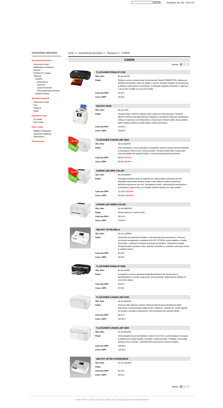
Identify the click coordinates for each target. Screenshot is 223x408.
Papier (36, 111)
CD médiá (37, 119)
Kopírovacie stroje (41, 64)
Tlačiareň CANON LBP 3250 (112, 328)
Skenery (36, 70)
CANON (38, 79)
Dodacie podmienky (128, 10)
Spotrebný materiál (40, 98)
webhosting (121, 400)
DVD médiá (38, 122)
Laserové (41, 85)
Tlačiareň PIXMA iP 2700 (110, 72)
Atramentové (42, 82)
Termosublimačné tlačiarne (48, 91)
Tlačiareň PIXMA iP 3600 (110, 266)
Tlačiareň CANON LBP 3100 (112, 297)
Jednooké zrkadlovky (42, 134)
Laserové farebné (44, 88)
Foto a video (37, 127)
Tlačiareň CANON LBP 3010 (112, 140)
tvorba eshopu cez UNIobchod (102, 400)
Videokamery (39, 137)
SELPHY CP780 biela (108, 229)
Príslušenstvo (38, 141)
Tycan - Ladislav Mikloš (48, 10)
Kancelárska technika (91, 53)
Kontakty (150, 10)
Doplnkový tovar (39, 116)
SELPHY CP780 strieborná (112, 359)
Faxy (35, 105)
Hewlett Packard (42, 94)
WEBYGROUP (142, 400)
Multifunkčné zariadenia (43, 67)
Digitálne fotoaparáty (42, 131)
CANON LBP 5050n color (111, 204)
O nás (86, 10)
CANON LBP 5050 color (110, 170)
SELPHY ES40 (103, 106)
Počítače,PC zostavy (42, 73)
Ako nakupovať (103, 10)
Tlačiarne (112, 53)
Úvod (74, 10)
